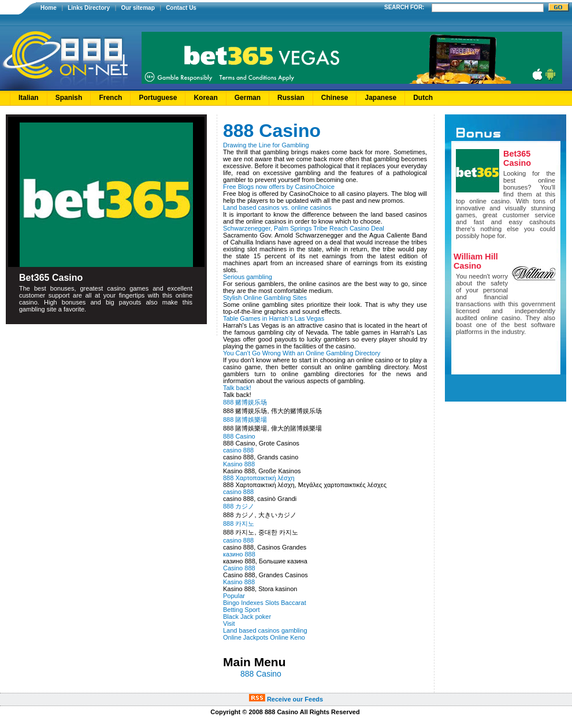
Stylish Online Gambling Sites (265, 297)
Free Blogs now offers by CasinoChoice (279, 186)
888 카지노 (238, 523)
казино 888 (239, 554)
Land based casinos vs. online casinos (277, 207)
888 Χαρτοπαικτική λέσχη (259, 477)
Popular (234, 595)
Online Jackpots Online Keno (264, 637)
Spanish (69, 98)
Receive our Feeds (286, 699)
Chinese (334, 98)
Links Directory (89, 8)
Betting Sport (241, 609)
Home (48, 8)
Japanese (380, 98)
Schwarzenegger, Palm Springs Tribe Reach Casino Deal (303, 228)
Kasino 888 (239, 464)
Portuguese (158, 98)
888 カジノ (238, 506)
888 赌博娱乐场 (245, 402)
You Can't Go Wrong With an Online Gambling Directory (301, 353)
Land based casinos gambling (265, 630)
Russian (290, 98)
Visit (229, 623)
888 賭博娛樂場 (245, 419)
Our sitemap (137, 8)
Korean (205, 98)
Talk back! (237, 387)
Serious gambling (247, 276)
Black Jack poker (247, 616)
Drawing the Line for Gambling (266, 145)
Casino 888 (239, 568)
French (110, 98)
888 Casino (239, 436)
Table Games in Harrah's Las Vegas (273, 318)
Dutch (423, 98)
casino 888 (238, 450)
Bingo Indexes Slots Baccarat (264, 602)
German (248, 98)
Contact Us (181, 8)
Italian (28, 98)
